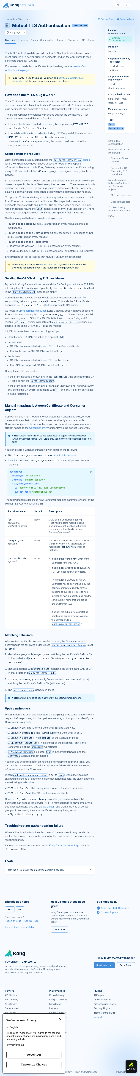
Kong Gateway (56, 995)
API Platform (11, 995)
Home (8, 19)
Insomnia (53, 1008)
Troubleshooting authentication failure (119, 209)
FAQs (111, 216)
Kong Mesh (55, 1004)
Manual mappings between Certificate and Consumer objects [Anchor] (45, 408)
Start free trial (104, 965)
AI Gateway (11, 1004)
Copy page (13, 32)
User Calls (54, 1045)
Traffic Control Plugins (105, 1012)
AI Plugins (99, 995)
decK (11, 460)
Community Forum (58, 1032)
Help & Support (57, 1054)
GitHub (52, 1036)
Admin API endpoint (45, 455)
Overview (10, 40)
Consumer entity (38, 427)
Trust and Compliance (86, 1072)
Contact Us (55, 1058)
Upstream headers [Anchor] (18, 708)
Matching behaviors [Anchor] (19, 635)
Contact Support (107, 912)
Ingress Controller (58, 1017)
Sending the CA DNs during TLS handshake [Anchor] (34, 278)
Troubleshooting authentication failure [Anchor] (34, 826)
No (20, 909)
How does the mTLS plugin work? (118, 151)
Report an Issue (13, 920)
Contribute (60, 929)
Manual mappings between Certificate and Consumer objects (118, 185)
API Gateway (11, 999)
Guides (34, 40)
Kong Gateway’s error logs (64, 845)
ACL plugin (49, 806)
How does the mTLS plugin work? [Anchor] (30, 95)
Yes (10, 909)
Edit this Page (31, 920)
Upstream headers (120, 201)
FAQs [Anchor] (9, 861)
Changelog (73, 40)
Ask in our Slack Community (113, 908)
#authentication (116, 128)
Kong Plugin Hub (20, 19)
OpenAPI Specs (57, 1012)
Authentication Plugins (105, 1004)
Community (55, 1027)
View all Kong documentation (20, 927)
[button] (91, 471)
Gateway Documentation (117, 39)
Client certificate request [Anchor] (22, 153)
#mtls (111, 124)
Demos (53, 1041)
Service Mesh (12, 1008)
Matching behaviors (121, 195)
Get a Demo (125, 965)
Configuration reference (52, 40)
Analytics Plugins (102, 999)
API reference (89, 40)
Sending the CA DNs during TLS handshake (119, 171)
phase (71, 159)
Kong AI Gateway (58, 999)
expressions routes (50, 264)
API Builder (10, 1012)
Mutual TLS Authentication (115, 142)
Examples (23, 40)
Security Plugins (102, 1008)
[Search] (118, 5)
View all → (99, 1017)
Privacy (68, 1072)
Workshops (55, 1049)
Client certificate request (32, 310)
